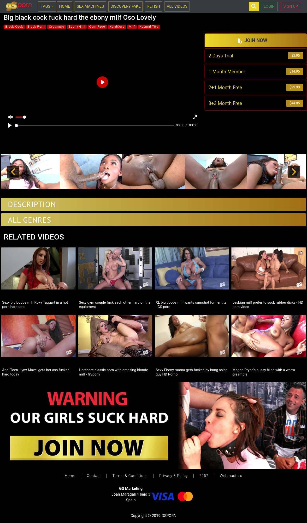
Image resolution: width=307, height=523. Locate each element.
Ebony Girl (77, 26)
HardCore (116, 26)
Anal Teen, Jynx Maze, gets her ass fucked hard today (36, 372)
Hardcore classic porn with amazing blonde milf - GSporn (113, 372)
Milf (132, 26)
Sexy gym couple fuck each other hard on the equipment (114, 304)
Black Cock (14, 26)
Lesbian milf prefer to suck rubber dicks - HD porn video (267, 304)
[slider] (94, 125)
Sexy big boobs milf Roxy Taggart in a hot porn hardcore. (35, 304)
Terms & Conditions (130, 476)
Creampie (56, 26)
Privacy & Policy (173, 476)
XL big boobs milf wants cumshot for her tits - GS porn (191, 304)
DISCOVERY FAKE (126, 6)
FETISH (153, 6)
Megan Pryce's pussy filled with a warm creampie (263, 372)
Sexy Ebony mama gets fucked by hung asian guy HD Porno (192, 372)
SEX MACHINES (90, 6)
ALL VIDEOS (177, 6)
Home (70, 476)
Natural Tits (148, 26)
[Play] (10, 125)
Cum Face (97, 26)
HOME (64, 6)
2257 (203, 476)
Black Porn (36, 26)
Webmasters (231, 476)
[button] (13, 172)
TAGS (45, 6)
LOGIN (269, 6)
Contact (94, 476)
